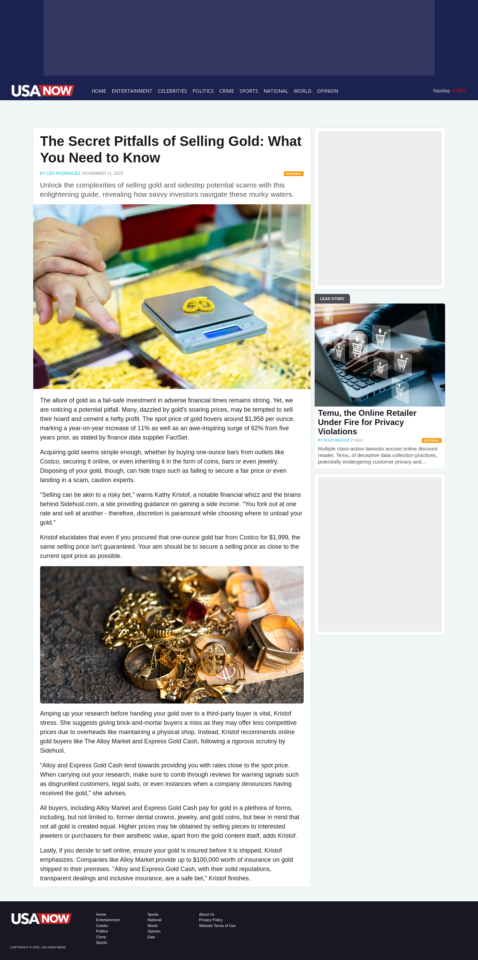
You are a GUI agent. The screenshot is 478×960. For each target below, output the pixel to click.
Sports (249, 91)
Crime (226, 91)
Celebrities (172, 91)
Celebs (102, 926)
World (303, 91)
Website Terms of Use (217, 926)
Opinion (327, 91)
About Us (206, 914)
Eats (151, 937)
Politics (203, 91)
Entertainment (132, 91)
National (276, 91)
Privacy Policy (210, 920)
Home (99, 91)
